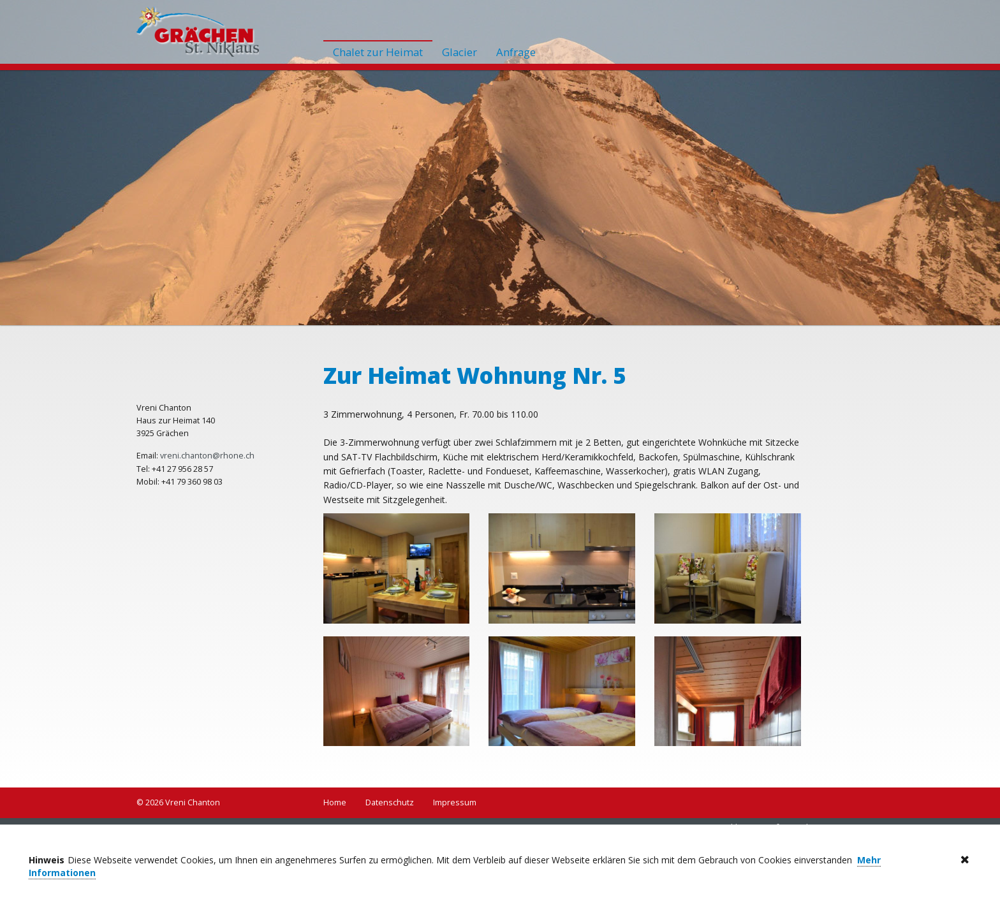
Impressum (454, 802)
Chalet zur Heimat (378, 52)
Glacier (459, 52)
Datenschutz (389, 802)
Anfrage (516, 52)
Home (334, 802)
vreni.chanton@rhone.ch (207, 455)
